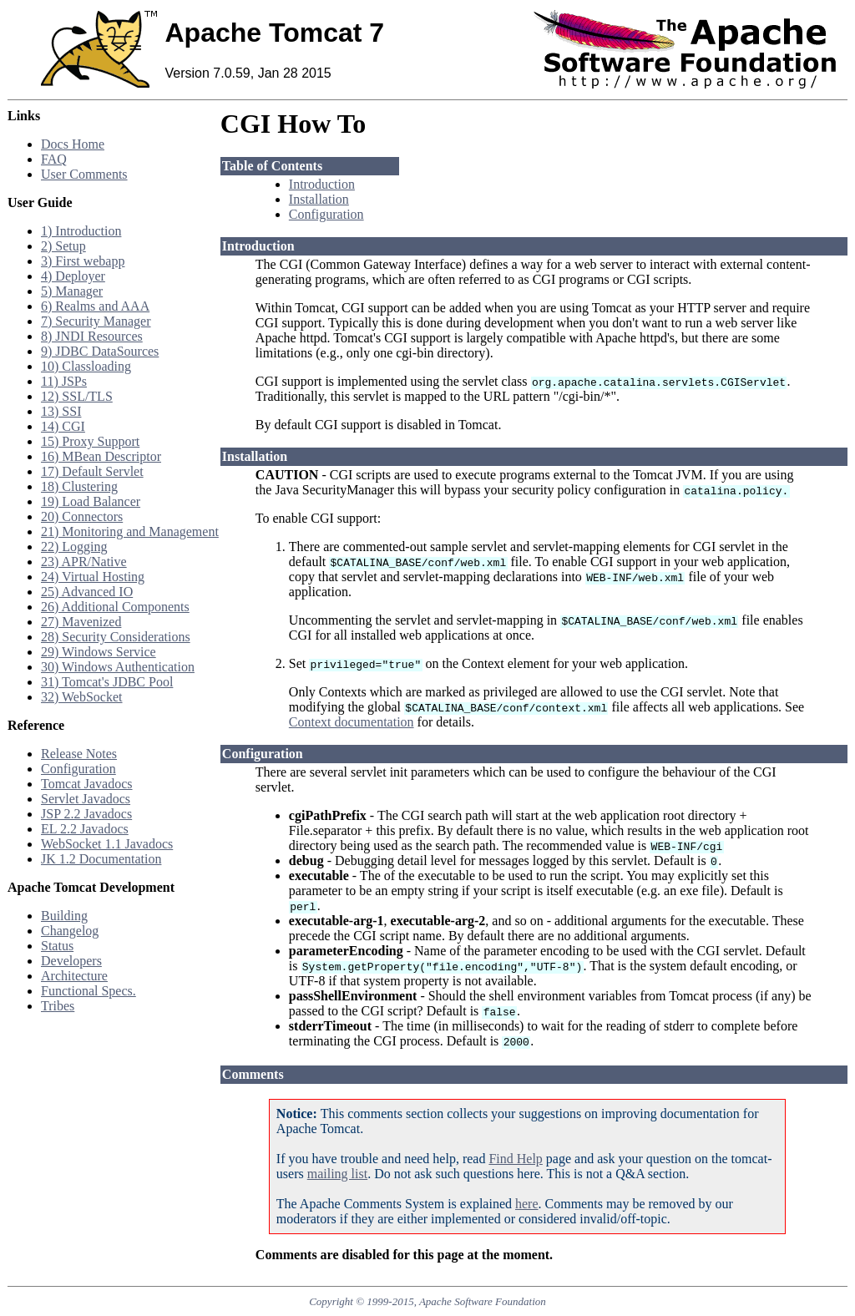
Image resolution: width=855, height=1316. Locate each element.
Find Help (515, 1159)
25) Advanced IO (87, 592)
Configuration (78, 769)
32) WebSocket (82, 697)
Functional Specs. (88, 991)
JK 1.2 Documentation (101, 859)
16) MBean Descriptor (101, 456)
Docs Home (72, 144)
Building (64, 916)
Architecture (74, 976)
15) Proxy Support (90, 441)
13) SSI (61, 411)
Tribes (57, 1006)
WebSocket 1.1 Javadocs (107, 844)
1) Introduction (81, 231)
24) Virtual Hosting (92, 576)
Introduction (322, 184)
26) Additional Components (115, 607)
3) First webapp (82, 261)
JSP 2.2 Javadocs (86, 814)
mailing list (337, 1174)
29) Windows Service (98, 652)
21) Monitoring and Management (130, 531)
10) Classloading (86, 366)
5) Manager (72, 291)
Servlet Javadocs (85, 799)
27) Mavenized (81, 622)
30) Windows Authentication (118, 667)
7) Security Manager (96, 321)
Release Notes (79, 754)
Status (57, 946)
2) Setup (63, 246)
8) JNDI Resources (92, 336)
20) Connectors (82, 516)
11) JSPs (64, 381)
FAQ (54, 159)
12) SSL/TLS (77, 396)
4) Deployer (73, 276)
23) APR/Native (84, 561)
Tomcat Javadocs (87, 784)
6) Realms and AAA (95, 306)
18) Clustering (79, 486)
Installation (319, 199)
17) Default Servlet (92, 471)
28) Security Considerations (115, 637)
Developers (71, 961)
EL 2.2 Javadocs (85, 829)
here (527, 1204)
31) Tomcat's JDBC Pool (107, 682)
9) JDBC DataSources (100, 351)
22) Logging (74, 546)
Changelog (70, 931)
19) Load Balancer (90, 501)
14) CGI (63, 426)
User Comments (84, 174)
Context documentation (351, 722)
